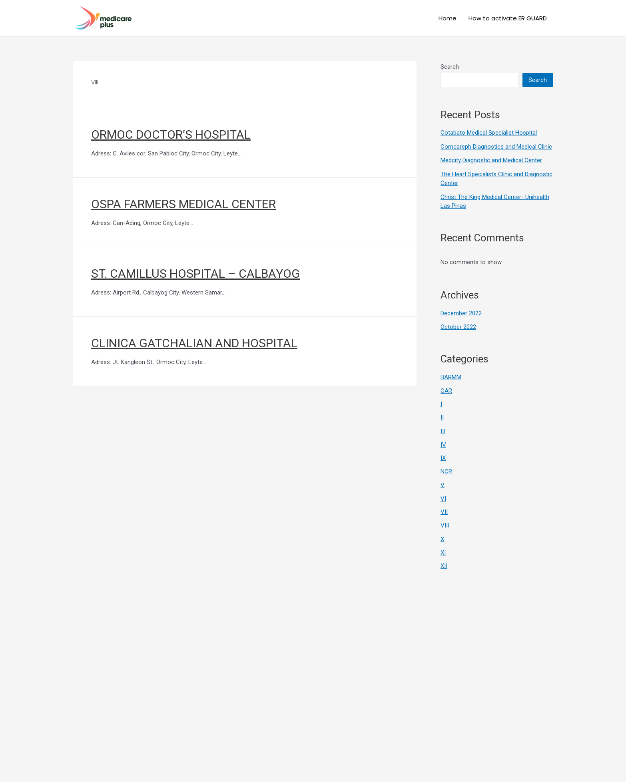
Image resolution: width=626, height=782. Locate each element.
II (442, 417)
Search (450, 66)
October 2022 (458, 326)
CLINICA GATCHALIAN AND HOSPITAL (194, 343)
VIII (445, 525)
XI (443, 552)
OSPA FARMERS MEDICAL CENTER (183, 204)
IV (443, 444)
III (443, 431)
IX (443, 458)
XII (444, 565)
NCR (446, 471)
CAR (446, 390)
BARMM (451, 377)
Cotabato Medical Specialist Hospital (489, 132)
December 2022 (461, 313)
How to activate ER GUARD (508, 18)
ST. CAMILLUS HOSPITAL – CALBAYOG (195, 274)
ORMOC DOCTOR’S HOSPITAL (171, 134)
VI (443, 498)
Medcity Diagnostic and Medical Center (491, 160)
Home (448, 18)
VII (444, 511)
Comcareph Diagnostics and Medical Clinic (496, 146)
